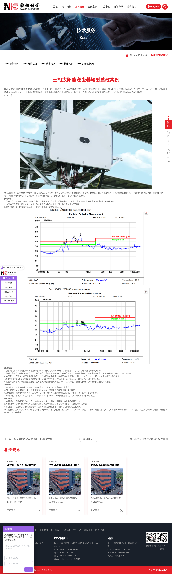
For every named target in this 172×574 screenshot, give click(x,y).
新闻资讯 (118, 6)
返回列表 (88, 439)
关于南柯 (66, 6)
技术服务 (79, 6)
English (155, 6)
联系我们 (131, 6)
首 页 (55, 6)
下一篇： (146, 439)
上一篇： (28, 439)
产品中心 (105, 6)
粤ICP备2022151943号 (158, 570)
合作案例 (92, 6)
